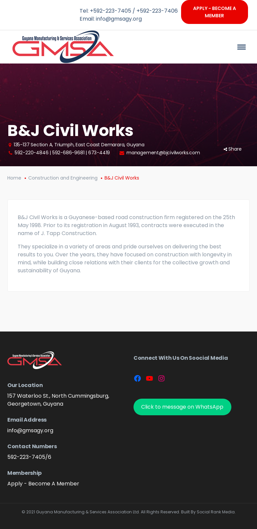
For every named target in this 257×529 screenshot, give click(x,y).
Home (14, 178)
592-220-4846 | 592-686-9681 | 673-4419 (62, 152)
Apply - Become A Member (214, 12)
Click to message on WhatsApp (182, 407)
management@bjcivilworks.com (163, 152)
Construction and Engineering (63, 178)
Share (233, 149)
